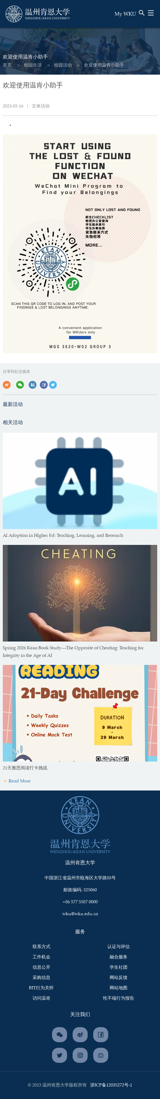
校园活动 (63, 65)
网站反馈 (118, 977)
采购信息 (41, 977)
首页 (7, 65)
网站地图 (118, 988)
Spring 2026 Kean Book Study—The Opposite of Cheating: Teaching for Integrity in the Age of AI (73, 652)
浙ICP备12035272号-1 (111, 1085)
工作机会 (41, 957)
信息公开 (41, 967)
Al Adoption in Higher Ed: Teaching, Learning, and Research (63, 535)
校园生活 (33, 65)
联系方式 (41, 946)
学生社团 (118, 967)
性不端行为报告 (118, 998)
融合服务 (118, 957)
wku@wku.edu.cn (80, 914)
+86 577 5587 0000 (80, 902)
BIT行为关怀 (41, 988)
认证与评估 (118, 946)
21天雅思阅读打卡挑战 (25, 768)
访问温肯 (41, 998)
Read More (17, 781)
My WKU (125, 14)
